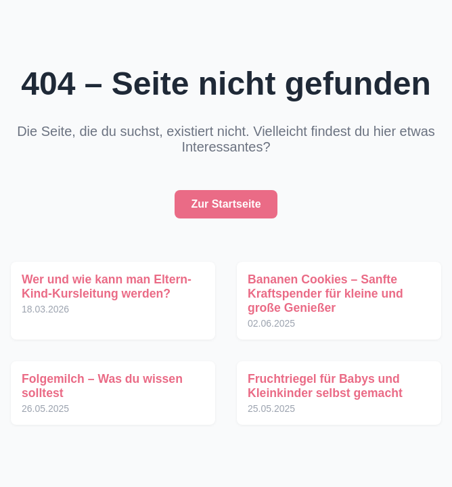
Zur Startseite (226, 204)
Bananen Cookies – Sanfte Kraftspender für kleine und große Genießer (325, 294)
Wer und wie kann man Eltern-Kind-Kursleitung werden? (106, 286)
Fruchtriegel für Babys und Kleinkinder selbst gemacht (325, 386)
